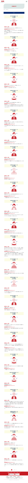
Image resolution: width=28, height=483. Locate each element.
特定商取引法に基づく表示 (10, 477)
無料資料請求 (11, 474)
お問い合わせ (16, 474)
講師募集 (14, 476)
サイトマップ (20, 478)
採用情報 (11, 476)
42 (14, 469)
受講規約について (19, 476)
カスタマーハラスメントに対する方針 (12, 478)
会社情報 (7, 476)
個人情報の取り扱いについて (19, 477)
